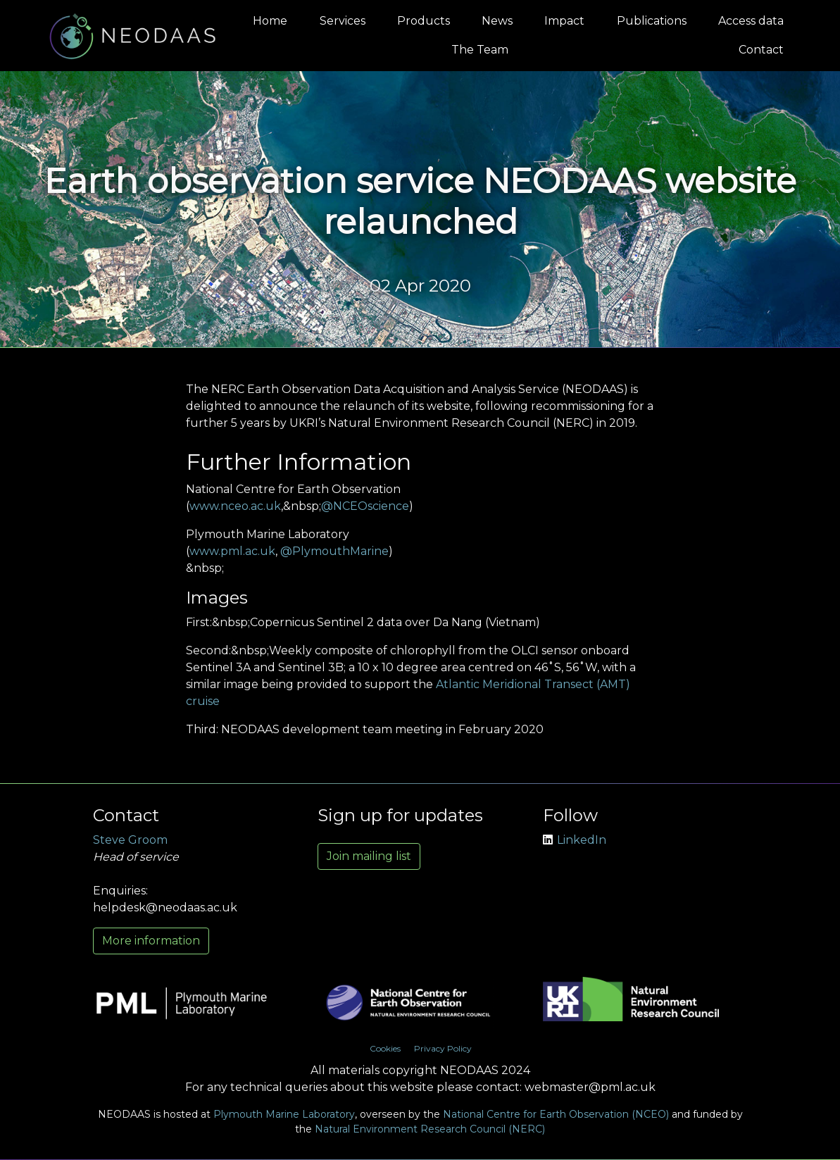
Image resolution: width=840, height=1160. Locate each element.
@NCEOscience (365, 506)
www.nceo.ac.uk (235, 506)
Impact (564, 20)
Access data (751, 20)
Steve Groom (130, 840)
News (497, 20)
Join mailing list (369, 856)
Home (270, 20)
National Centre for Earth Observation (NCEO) (556, 1114)
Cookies (385, 1048)
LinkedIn (574, 840)
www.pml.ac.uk (232, 551)
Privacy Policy (443, 1048)
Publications (652, 20)
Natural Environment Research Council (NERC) (430, 1129)
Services (342, 20)
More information (151, 940)
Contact (761, 49)
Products (423, 20)
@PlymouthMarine (334, 551)
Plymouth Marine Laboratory (284, 1114)
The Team (479, 49)
